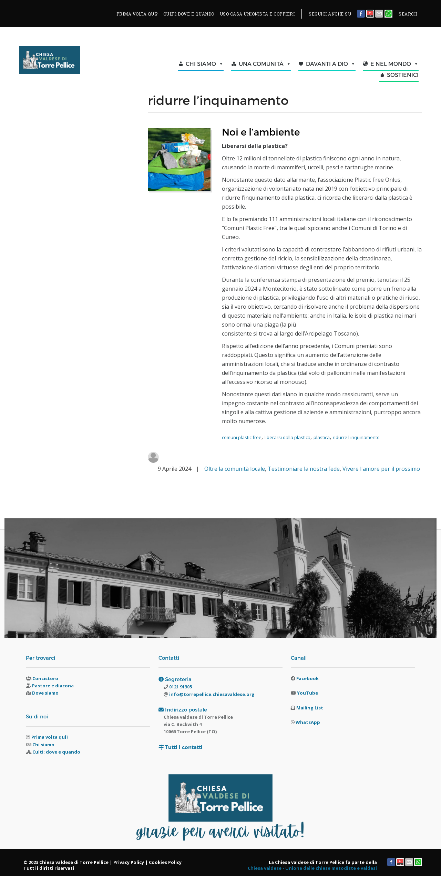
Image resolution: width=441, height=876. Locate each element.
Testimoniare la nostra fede (304, 468)
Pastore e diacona (53, 686)
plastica (322, 437)
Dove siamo (45, 693)
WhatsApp (308, 722)
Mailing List (309, 708)
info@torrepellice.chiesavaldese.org (211, 694)
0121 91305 (180, 687)
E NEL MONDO (394, 64)
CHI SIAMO (205, 64)
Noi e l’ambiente (261, 131)
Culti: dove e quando (56, 752)
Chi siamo (43, 744)
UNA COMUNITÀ (265, 64)
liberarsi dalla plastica (287, 437)
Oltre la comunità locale (234, 468)
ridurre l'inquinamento (356, 437)
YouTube (307, 693)
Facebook (307, 678)
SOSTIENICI (403, 74)
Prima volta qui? (50, 737)
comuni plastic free (241, 437)
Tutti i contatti (184, 747)
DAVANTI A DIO (331, 64)
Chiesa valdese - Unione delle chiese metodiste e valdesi (312, 868)
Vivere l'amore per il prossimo (381, 468)
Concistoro (45, 678)
